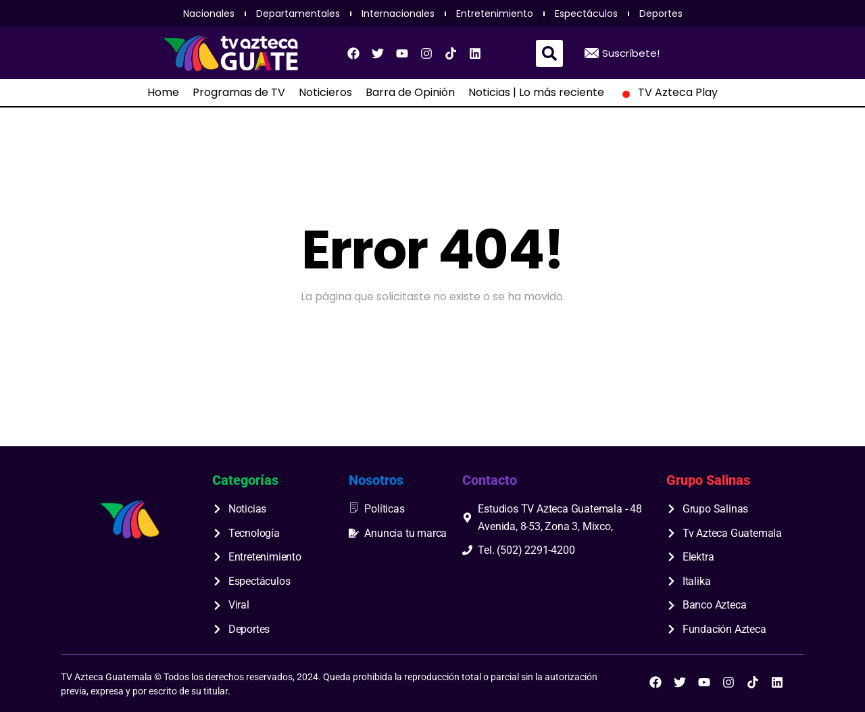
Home (163, 92)
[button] (549, 53)
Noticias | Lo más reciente (536, 92)
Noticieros (325, 92)
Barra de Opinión (410, 92)
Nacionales (208, 13)
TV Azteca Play (668, 92)
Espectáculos (586, 13)
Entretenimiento (494, 13)
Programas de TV (239, 92)
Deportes (661, 13)
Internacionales (398, 13)
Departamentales (298, 13)
